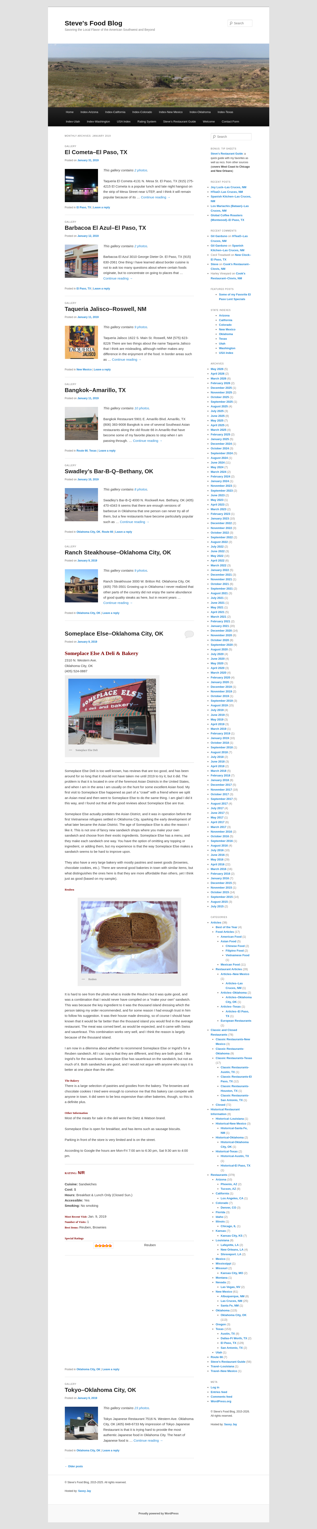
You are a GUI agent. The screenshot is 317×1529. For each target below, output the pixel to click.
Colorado (225, 324)
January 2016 (220, 878)
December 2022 (221, 523)
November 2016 (221, 831)
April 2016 (218, 864)
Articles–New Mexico (235, 974)
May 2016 (217, 859)
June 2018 (218, 761)
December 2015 (221, 883)
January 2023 (220, 518)
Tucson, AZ (228, 1188)
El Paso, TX (84, 207)
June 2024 (218, 462)
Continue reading (155, 197)
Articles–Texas (231, 1006)
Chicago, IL (228, 1226)
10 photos (141, 408)
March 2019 (219, 728)
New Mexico (84, 369)
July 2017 (217, 808)
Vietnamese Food (237, 955)
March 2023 (219, 509)
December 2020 (221, 630)
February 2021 (220, 621)
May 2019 (217, 719)
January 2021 (220, 626)
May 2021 (217, 607)
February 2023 (220, 513)
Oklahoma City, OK (88, 531)
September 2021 (222, 588)
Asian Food (228, 941)
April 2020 (218, 668)
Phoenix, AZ (229, 1184)
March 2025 (219, 429)
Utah (222, 343)
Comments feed (221, 1396)
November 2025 (221, 392)
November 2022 (221, 528)
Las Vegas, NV (230, 1287)
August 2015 (219, 901)
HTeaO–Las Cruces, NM (227, 192)
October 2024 (220, 448)
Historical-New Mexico (231, 1123)
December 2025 (221, 387)
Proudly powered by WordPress (158, 1513)
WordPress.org (221, 1401)
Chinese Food (235, 946)
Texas (92, 450)
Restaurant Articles (229, 969)
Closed (220, 1104)
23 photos (141, 1408)
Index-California (115, 112)
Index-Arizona (89, 112)
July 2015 (217, 906)
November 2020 (221, 635)
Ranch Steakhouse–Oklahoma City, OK (118, 552)
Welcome (209, 121)
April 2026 (218, 373)
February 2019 (220, 733)
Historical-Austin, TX (235, 1156)
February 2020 (220, 677)
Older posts (74, 1466)
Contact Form (230, 121)
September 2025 (222, 401)
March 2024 (219, 471)
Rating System (147, 121)
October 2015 (220, 892)
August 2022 (219, 542)
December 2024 (221, 443)
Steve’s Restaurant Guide (179, 121)
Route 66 (82, 450)
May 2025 (217, 420)
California (225, 320)
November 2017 (221, 789)
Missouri (221, 1268)
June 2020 (218, 658)
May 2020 (217, 663)
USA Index (124, 121)
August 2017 (219, 803)
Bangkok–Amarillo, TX (95, 390)
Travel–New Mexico (224, 1371)
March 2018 (219, 770)
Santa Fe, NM (230, 1305)
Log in (215, 1387)
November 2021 (221, 579)
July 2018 (217, 757)
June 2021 (218, 602)
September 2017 (222, 799)
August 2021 (219, 593)
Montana (221, 1277)
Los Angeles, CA (232, 1198)
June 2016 (218, 854)
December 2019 (221, 686)
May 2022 (217, 556)
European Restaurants (236, 1020)
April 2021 (218, 612)
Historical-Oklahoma (230, 1137)
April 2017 (218, 822)
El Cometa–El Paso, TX (96, 152)
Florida (220, 1212)
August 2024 (219, 458)
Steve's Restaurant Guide (228, 1361)
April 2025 (218, 425)
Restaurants (219, 1174)
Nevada (221, 1282)
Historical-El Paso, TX (235, 1165)
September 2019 (222, 700)
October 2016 (220, 836)
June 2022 (218, 551)
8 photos (140, 489)
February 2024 (220, 476)
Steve (215, 264)
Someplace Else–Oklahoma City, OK (114, 633)
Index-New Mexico (171, 112)
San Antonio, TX (232, 1347)
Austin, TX (228, 1333)
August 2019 (219, 705)
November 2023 (221, 485)
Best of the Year (226, 927)
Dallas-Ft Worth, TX (234, 1338)
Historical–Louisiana (230, 1118)
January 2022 (220, 570)
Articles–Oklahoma (234, 992)
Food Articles (225, 931)
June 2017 (218, 812)
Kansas (221, 1230)
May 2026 (217, 369)
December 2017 (221, 784)
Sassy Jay (230, 1424)
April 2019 (218, 724)
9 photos (140, 327)
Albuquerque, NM (233, 1296)
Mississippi (223, 1263)
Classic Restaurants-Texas (234, 1058)
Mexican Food (230, 964)
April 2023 (218, 504)
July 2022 (217, 546)
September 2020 (222, 644)
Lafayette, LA (230, 1245)
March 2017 (219, 827)
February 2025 (220, 434)
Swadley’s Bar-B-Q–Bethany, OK (109, 471)
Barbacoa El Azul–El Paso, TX (105, 227)
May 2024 (217, 467)
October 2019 (220, 696)
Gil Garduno (219, 236)
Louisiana (222, 1240)
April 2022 (218, 560)
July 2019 (217, 710)
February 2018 (220, 775)
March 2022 (219, 565)
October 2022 (220, 532)
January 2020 (220, 682)
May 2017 (217, 817)
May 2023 (217, 500)
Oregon (221, 1324)
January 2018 (220, 780)
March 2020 (219, 672)
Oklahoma (226, 334)
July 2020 (217, 654)
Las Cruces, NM (231, 1301)
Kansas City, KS (232, 1235)
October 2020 (220, 640)
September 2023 (222, 490)
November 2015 (221, 887)
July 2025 (217, 411)
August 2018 (219, 752)
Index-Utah (73, 121)
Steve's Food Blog (94, 23)
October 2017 (220, 794)
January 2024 (220, 481)
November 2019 (221, 691)
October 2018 (220, 742)
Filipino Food (235, 950)
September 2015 (222, 897)
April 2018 (218, 766)
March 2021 (219, 616)
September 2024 (222, 453)
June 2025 (218, 416)
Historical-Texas (227, 1151)
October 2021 (220, 584)
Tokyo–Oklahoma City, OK (100, 1390)
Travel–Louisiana (222, 1366)
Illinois (220, 1221)
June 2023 (218, 495)
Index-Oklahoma (200, 112)
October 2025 (220, 397)
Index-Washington (98, 121)
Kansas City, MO (232, 1273)
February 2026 (220, 383)
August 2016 (219, 845)
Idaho (219, 1217)
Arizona (224, 315)
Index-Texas (225, 112)
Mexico (220, 1259)
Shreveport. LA (231, 1254)
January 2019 (220, 738)
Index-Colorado (142, 112)
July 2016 (217, 850)
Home (70, 112)
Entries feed (219, 1392)
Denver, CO (228, 1207)
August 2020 (219, 649)
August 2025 (219, 406)
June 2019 (218, 715)
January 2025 (220, 439)
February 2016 (220, 873)
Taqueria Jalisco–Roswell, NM (105, 309)
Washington (227, 348)
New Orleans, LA (232, 1249)
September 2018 (222, 747)
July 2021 (217, 598)
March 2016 (219, 869)
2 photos (140, 170)
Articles (216, 922)
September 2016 (222, 841)
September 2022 (222, 537)
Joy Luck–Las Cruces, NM (228, 187)
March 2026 (219, 378)
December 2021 (221, 574)
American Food (231, 936)
